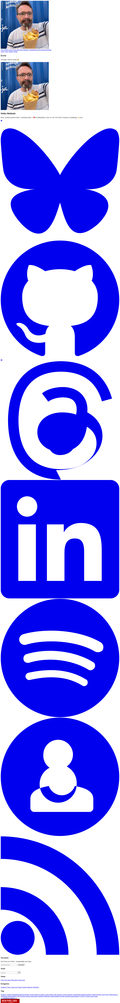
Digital (20, 987)
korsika (62, 996)
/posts (2, 51)
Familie (24, 987)
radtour (42, 994)
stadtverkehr (34, 996)
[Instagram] (1, 360)
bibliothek (47, 996)
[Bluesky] (60, 239)
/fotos (6, 51)
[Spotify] (60, 716)
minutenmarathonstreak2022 (20, 994)
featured (59, 994)
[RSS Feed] (60, 954)
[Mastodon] (1, 121)
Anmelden (21, 965)
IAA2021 (82, 996)
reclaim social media (91, 996)
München (30, 987)
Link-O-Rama (49, 994)
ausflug (28, 996)
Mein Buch (14, 980)
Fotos (2, 980)
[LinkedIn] (60, 598)
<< (1, 998)
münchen (69, 994)
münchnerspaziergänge (72, 996)
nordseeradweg (113, 994)
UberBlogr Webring (9, 998)
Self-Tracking (21, 996)
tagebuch (3, 994)
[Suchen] (19, 972)
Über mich (7, 980)
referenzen (37, 994)
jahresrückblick (12, 996)
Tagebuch (4, 987)
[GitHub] (60, 358)
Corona (64, 994)
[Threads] (60, 479)
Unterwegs (14, 987)
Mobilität (36, 987)
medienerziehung (86, 994)
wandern (9, 994)
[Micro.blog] (60, 835)
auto (107, 994)
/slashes (10, 51)
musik (31, 994)
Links (8, 987)
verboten (98, 994)
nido (55, 994)
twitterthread (77, 994)
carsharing (4, 996)
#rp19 (103, 994)
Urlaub (94, 994)
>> (16, 998)
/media (16, 51)
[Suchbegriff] (9, 973)
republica (41, 996)
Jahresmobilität (55, 996)
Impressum (21, 980)
